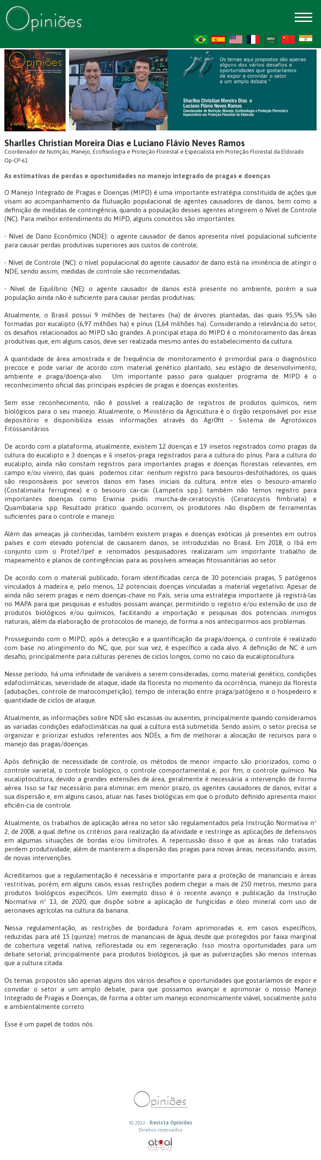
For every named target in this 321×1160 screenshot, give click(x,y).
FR (253, 39)
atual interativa (160, 1144)
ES (218, 39)
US (235, 39)
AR (270, 39)
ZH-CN (288, 39)
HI (305, 39)
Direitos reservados (160, 1130)
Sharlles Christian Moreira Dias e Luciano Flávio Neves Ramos (124, 143)
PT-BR (200, 39)
